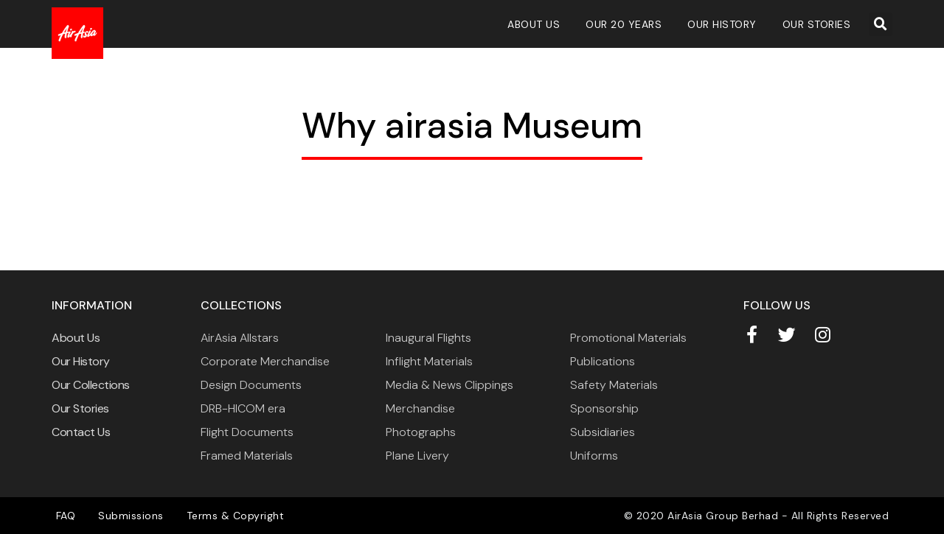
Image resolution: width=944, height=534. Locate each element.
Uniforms (594, 455)
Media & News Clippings (449, 385)
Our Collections (91, 385)
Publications (602, 361)
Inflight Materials (429, 361)
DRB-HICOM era (243, 408)
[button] (880, 24)
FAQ (65, 515)
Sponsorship (604, 408)
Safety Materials (614, 385)
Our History (722, 24)
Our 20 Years (624, 24)
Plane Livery (417, 455)
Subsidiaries (602, 432)
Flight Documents (247, 432)
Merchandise (420, 408)
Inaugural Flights (428, 337)
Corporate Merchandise (265, 361)
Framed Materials (247, 455)
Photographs (421, 432)
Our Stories (816, 24)
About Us (533, 24)
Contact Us (81, 432)
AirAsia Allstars (240, 337)
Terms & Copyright (233, 515)
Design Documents (251, 385)
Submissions (130, 515)
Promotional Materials (628, 337)
